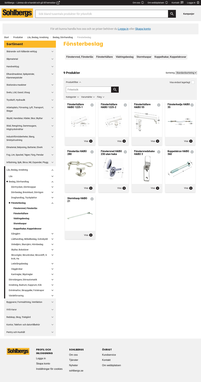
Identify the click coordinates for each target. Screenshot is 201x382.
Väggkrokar (17, 269)
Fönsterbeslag (18, 203)
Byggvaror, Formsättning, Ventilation (24, 302)
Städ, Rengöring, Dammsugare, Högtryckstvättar (21, 127)
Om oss (138, 2)
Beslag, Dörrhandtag (63, 37)
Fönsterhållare (21, 213)
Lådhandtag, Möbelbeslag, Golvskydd (29, 239)
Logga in (41, 358)
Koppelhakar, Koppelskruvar (27, 228)
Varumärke (86, 97)
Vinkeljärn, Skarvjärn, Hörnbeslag (27, 244)
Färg (99, 97)
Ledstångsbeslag (19, 263)
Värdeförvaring (16, 295)
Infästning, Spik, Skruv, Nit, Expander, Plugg (27, 162)
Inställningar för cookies (49, 369)
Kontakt (177, 2)
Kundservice (109, 354)
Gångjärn (15, 233)
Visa (88, 141)
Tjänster (73, 360)
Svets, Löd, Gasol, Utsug (18, 92)
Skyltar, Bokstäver (20, 249)
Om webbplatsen (158, 2)
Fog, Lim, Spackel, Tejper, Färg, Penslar (25, 155)
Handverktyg (12, 66)
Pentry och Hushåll (15, 332)
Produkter (18, 37)
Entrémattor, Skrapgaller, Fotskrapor (26, 290)
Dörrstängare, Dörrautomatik (23, 279)
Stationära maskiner (16, 85)
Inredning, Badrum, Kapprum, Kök (25, 285)
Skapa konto (43, 363)
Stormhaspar (20, 223)
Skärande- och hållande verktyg (21, 51)
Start (6, 37)
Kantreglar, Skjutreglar (22, 274)
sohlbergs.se (76, 370)
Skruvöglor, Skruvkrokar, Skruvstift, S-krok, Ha (29, 257)
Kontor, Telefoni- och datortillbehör (23, 324)
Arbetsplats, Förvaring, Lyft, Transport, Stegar (25, 109)
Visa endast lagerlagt (182, 82)
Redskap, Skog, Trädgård (18, 317)
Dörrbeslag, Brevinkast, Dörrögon (27, 192)
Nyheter (73, 365)
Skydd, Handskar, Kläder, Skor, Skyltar (24, 118)
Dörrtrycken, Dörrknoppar (23, 187)
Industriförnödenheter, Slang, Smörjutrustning (20, 138)
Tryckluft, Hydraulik (15, 100)
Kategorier (71, 97)
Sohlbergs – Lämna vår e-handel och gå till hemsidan (32, 2)
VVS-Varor (11, 309)
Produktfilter (72, 82)
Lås (10, 176)
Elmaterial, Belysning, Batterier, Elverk (24, 147)
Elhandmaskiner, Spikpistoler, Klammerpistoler (20, 76)
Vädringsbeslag (21, 218)
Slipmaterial (12, 59)
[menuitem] (190, 13)
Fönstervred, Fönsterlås (25, 208)
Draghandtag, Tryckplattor (24, 197)
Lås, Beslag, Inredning (38, 37)
